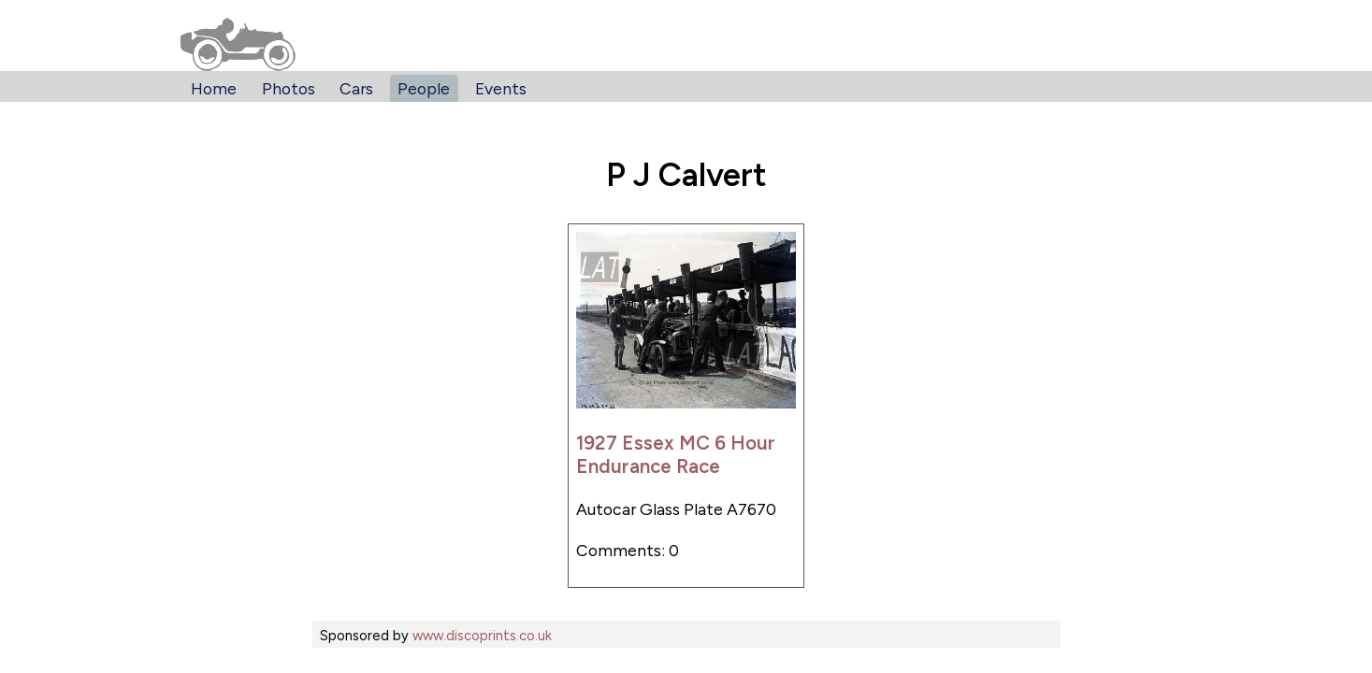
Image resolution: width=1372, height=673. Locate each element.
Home (214, 88)
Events (501, 88)
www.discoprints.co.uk (482, 635)
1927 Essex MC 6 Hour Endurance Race (675, 454)
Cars (356, 88)
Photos (288, 88)
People (423, 88)
